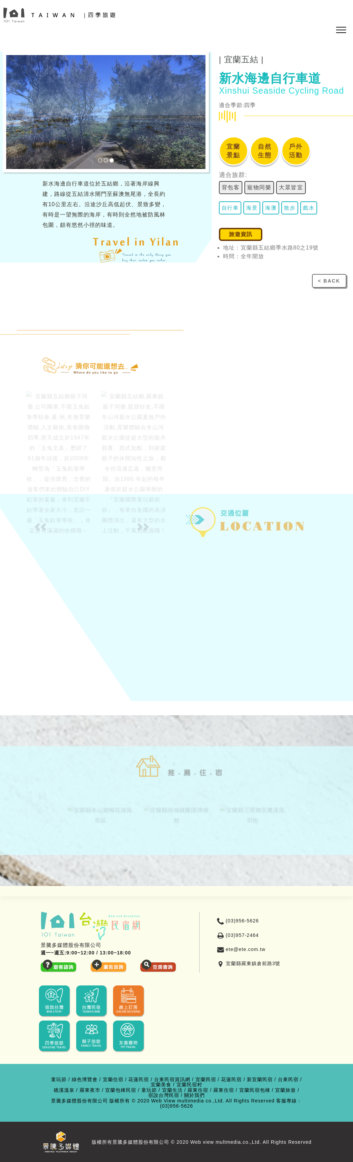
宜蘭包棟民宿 (120, 1090)
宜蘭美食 (161, 1084)
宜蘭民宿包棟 (254, 1090)
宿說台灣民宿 (163, 1095)
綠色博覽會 (85, 1079)
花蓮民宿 (138, 1079)
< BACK (329, 281)
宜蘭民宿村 (189, 1084)
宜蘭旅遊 (285, 1090)
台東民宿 (288, 1079)
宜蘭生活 (172, 1090)
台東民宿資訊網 (172, 1079)
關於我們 (194, 1095)
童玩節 (59, 1079)
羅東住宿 (198, 1090)
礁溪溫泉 (64, 1090)
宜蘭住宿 (113, 1079)
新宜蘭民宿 (260, 1079)
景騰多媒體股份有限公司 (79, 1100)
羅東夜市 (90, 1090)
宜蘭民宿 (205, 1079)
